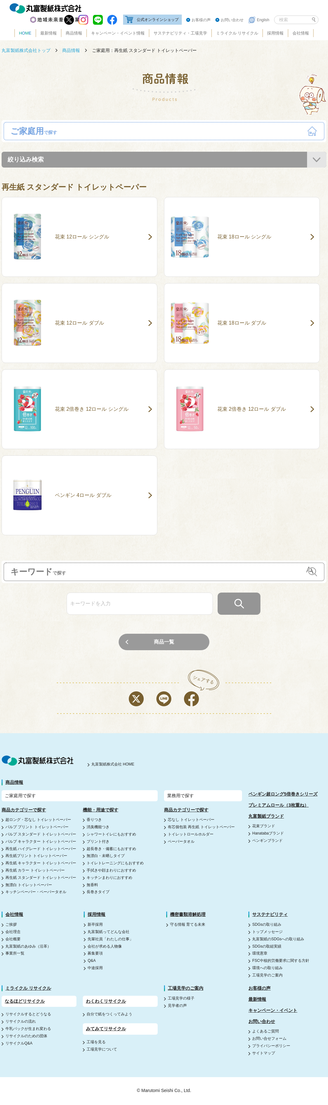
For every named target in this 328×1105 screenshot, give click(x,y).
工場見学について (102, 1050)
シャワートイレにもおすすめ (111, 835)
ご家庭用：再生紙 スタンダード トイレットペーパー (144, 50)
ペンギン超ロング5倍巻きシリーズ (283, 794)
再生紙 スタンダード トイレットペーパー (40, 878)
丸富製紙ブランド (266, 816)
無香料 (92, 885)
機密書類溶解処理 (188, 915)
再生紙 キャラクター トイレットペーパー (40, 863)
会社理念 (13, 932)
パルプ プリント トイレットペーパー (37, 827)
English (263, 20)
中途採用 (95, 968)
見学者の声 (177, 1006)
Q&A (91, 961)
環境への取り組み (267, 968)
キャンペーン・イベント (272, 1010)
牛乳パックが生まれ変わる (28, 1029)
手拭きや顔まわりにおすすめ (111, 871)
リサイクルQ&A (18, 1044)
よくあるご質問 (265, 1032)
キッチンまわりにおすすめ (109, 878)
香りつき (94, 820)
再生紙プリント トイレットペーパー (36, 856)
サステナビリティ (270, 915)
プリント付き (98, 842)
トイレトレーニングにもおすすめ (115, 863)
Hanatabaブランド (268, 834)
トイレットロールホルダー (190, 835)
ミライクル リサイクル (237, 33)
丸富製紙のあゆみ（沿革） (28, 947)
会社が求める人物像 (105, 947)
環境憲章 (259, 954)
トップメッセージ (267, 932)
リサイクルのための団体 (26, 1036)
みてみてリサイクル (106, 1029)
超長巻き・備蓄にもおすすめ (111, 849)
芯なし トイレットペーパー (191, 820)
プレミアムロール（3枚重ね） (278, 805)
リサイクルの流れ (20, 1022)
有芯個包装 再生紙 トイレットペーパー (201, 827)
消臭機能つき (98, 827)
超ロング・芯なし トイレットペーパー (38, 820)
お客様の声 (201, 20)
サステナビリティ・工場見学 (180, 33)
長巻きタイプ (98, 892)
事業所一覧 (14, 954)
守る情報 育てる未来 (187, 925)
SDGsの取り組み (266, 925)
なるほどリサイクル (25, 1001)
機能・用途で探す (100, 810)
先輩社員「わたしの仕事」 (110, 939)
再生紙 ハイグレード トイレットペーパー (40, 849)
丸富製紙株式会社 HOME (112, 765)
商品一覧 (164, 642)
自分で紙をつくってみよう (109, 1015)
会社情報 (300, 33)
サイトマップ (263, 1053)
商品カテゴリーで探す (24, 810)
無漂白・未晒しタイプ (106, 856)
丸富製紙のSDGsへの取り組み (278, 939)
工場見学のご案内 (267, 976)
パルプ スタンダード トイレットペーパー (40, 835)
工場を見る (96, 1042)
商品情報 (74, 33)
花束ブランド (263, 826)
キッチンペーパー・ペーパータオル (35, 892)
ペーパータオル (181, 842)
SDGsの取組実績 (266, 947)
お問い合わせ (232, 20)
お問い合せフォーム (269, 1039)
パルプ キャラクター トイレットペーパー (40, 842)
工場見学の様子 (181, 999)
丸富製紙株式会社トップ (26, 50)
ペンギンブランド (267, 841)
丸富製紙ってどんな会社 (108, 932)
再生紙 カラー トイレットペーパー (35, 871)
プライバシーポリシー (271, 1046)
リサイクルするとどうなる (28, 1015)
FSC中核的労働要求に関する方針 (280, 961)
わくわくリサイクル (106, 1001)
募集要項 (95, 954)
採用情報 (275, 33)
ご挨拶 (11, 925)
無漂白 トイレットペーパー (28, 885)
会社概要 (13, 939)
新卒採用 (95, 925)
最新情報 (48, 33)
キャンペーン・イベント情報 (118, 33)
